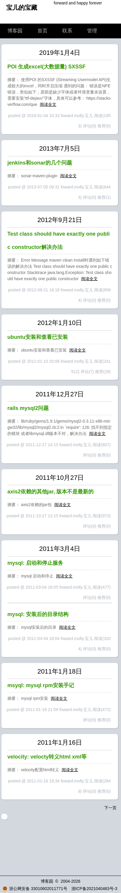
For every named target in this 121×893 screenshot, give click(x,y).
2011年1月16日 (59, 742)
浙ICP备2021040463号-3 (94, 888)
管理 (92, 31)
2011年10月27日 (60, 477)
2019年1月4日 (59, 52)
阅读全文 (48, 104)
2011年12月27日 (60, 394)
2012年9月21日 (59, 220)
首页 (42, 31)
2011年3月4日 (59, 548)
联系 (67, 31)
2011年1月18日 (59, 671)
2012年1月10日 (59, 322)
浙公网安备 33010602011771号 (34, 888)
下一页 (110, 807)
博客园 (14, 31)
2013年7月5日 (59, 148)
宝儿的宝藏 (21, 7)
